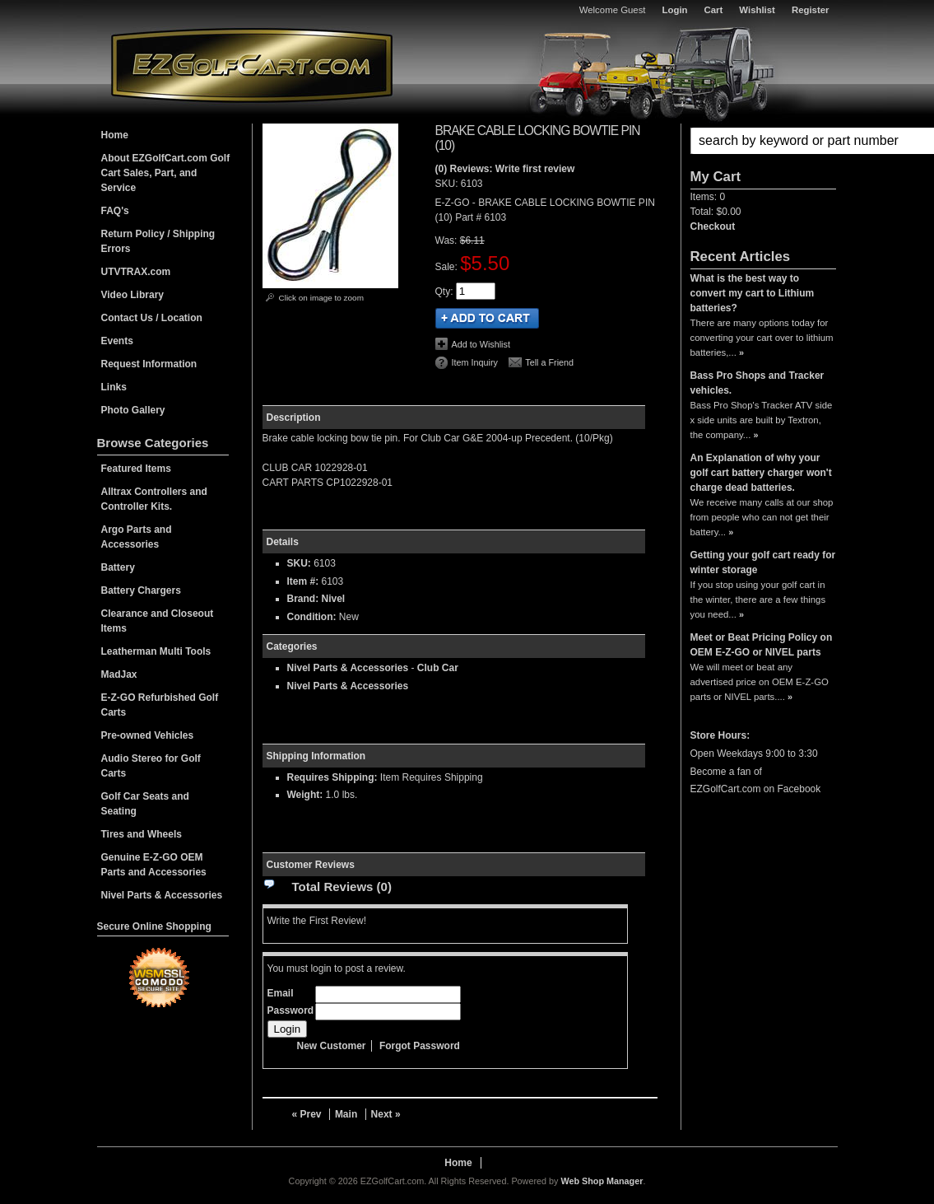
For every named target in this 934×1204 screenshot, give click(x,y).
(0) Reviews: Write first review (505, 169)
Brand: (303, 598)
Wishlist (757, 10)
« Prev (307, 1114)
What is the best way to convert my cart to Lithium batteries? (752, 293)
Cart (713, 10)
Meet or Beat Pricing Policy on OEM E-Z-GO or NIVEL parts (761, 645)
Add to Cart (487, 318)
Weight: (305, 794)
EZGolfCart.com (252, 64)
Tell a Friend (549, 362)
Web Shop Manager (601, 1181)
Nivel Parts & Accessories (348, 668)
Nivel (334, 598)
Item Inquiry (475, 362)
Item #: (304, 581)
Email (280, 993)
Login (675, 10)
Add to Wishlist (481, 344)
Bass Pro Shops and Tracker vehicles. (757, 383)
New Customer (331, 1046)
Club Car (437, 668)
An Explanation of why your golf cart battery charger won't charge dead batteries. (761, 472)
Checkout (713, 226)
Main (346, 1114)
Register (810, 10)
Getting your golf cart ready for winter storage (763, 562)
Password (290, 1010)
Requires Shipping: (332, 777)
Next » (386, 1114)
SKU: (448, 183)
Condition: (312, 617)
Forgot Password (419, 1046)
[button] (763, 141)
